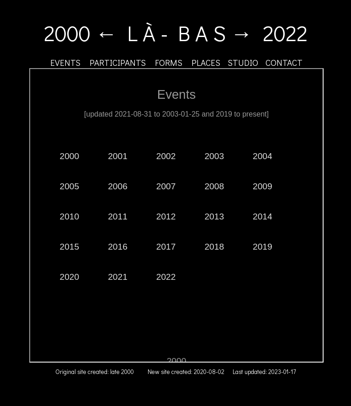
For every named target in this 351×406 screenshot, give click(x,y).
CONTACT (284, 62)
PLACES (205, 62)
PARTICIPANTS (118, 62)
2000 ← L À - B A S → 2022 (176, 32)
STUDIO (243, 62)
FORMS (168, 62)
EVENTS (65, 62)
